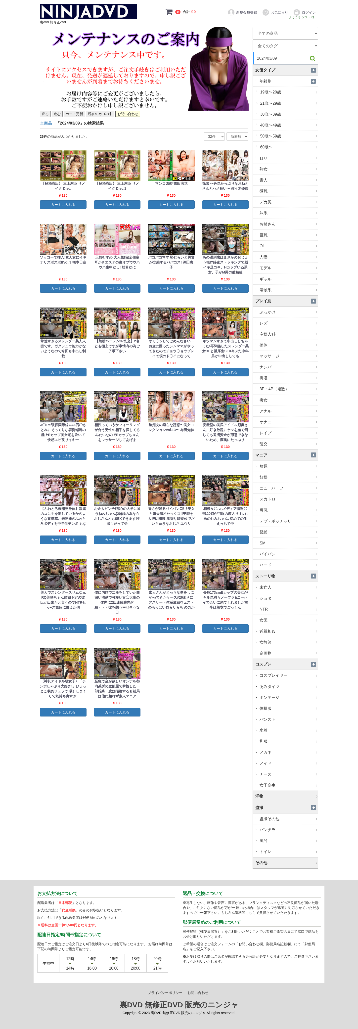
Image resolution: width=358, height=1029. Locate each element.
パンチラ (288, 829)
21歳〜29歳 (288, 103)
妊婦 (288, 477)
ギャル (288, 279)
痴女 (288, 400)
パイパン (288, 554)
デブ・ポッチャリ (288, 521)
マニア (286, 455)
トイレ (288, 851)
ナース (288, 774)
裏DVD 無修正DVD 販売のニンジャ (179, 1005)
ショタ (288, 598)
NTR (288, 609)
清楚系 (288, 290)
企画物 (288, 653)
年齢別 (288, 81)
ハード (288, 565)
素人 (288, 180)
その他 (286, 862)
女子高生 (288, 785)
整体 (288, 345)
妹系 (288, 213)
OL (288, 246)
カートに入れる (63, 205)
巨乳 (288, 235)
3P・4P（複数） (288, 389)
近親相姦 (288, 631)
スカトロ (288, 499)
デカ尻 (288, 202)
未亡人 (288, 587)
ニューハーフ (288, 488)
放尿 (288, 466)
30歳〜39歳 (288, 114)
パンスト (288, 719)
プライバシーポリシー (165, 993)
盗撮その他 (288, 818)
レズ (288, 323)
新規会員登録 (242, 12)
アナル (288, 411)
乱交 (288, 444)
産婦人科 (288, 334)
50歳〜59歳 (288, 136)
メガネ (288, 752)
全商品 (46, 123)
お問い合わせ (197, 993)
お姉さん (288, 224)
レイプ (288, 433)
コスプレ (286, 664)
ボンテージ (288, 697)
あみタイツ (288, 686)
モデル (288, 268)
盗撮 (286, 807)
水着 (288, 730)
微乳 (288, 191)
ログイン (304, 12)
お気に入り (275, 12)
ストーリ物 (286, 576)
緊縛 (288, 532)
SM (288, 543)
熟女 (288, 169)
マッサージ (288, 356)
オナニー (288, 422)
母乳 (288, 510)
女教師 (288, 642)
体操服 (288, 708)
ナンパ (288, 367)
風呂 (288, 840)
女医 (288, 620)
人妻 (288, 257)
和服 (288, 741)
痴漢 (288, 378)
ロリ (288, 158)
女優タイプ (286, 70)
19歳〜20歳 (288, 92)
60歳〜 (288, 147)
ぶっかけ (288, 312)
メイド (288, 763)
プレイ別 (286, 301)
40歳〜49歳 (288, 125)
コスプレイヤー (288, 675)
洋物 (286, 796)
